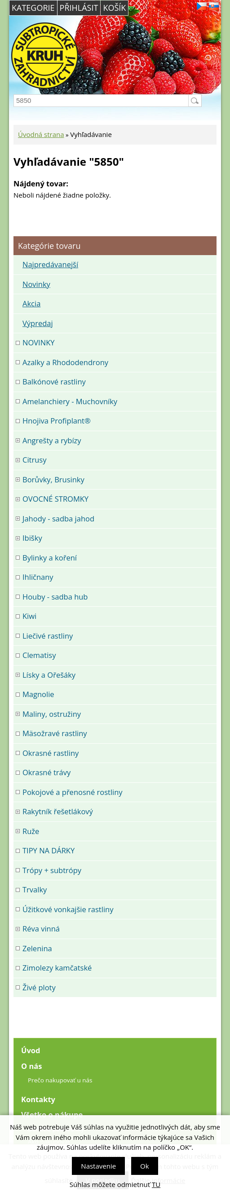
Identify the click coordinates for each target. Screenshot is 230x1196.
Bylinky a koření (49, 557)
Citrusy (34, 460)
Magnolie (38, 694)
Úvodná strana (41, 134)
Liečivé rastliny (47, 636)
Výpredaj (37, 323)
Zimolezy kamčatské (57, 967)
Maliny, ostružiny (51, 714)
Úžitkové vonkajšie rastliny (67, 909)
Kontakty (38, 1099)
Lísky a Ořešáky (48, 675)
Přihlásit (79, 7)
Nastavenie (98, 1165)
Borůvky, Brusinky (53, 479)
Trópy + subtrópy (51, 870)
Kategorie (33, 7)
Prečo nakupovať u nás (60, 1080)
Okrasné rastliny (50, 753)
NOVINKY (38, 342)
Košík (114, 7)
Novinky (36, 284)
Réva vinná (41, 928)
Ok (144, 1165)
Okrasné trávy (46, 772)
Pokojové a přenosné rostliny (72, 792)
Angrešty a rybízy (51, 440)
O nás (31, 1066)
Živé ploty (39, 987)
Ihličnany (37, 577)
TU (156, 1184)
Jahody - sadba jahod (58, 518)
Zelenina (37, 948)
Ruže (30, 831)
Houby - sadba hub (55, 596)
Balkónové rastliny (54, 381)
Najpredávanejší (50, 264)
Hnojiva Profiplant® (56, 420)
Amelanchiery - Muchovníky (69, 401)
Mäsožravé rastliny (54, 733)
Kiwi (29, 616)
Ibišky (32, 538)
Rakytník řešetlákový (57, 811)
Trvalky (34, 889)
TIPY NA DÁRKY (48, 850)
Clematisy (39, 655)
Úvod (30, 1050)
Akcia (31, 303)
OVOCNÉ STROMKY (55, 499)
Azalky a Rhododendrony (65, 362)
